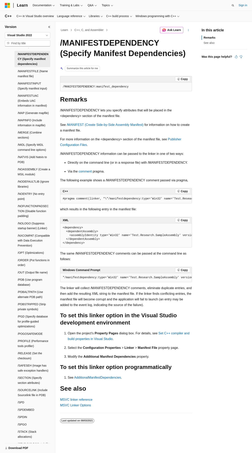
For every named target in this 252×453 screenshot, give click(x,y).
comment (85, 171)
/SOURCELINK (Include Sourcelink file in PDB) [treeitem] (33, 392)
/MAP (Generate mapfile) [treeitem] (33, 113)
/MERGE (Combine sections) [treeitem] (30, 135)
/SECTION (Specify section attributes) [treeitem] (30, 380)
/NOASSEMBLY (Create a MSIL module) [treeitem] (34, 172)
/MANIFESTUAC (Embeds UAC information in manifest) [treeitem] (32, 100)
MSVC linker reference (76, 399)
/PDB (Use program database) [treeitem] (30, 282)
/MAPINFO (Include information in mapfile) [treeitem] (31, 123)
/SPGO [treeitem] (22, 424)
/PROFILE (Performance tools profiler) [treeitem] (33, 343)
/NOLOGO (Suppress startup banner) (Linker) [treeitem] (32, 226)
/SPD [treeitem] (21, 402)
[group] (126, 198)
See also (209, 42)
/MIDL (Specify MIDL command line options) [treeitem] (32, 147)
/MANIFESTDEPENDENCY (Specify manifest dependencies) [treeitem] (33, 59)
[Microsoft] (7, 5)
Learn (64, 30)
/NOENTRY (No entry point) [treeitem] (31, 196)
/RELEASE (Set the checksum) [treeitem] (30, 356)
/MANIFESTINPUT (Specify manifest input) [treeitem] (32, 86)
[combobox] (27, 35)
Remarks (209, 37)
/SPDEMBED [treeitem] (26, 409)
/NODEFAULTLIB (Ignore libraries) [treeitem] (33, 184)
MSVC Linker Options (75, 405)
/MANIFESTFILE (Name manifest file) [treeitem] (33, 74)
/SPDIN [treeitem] (22, 417)
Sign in (243, 5)
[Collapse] (49, 27)
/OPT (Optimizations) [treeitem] (31, 252)
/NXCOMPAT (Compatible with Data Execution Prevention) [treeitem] (34, 240)
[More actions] (188, 30)
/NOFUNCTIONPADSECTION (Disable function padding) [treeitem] (33, 211)
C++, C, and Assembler (89, 30)
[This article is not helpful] (241, 56)
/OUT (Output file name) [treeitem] (33, 272)
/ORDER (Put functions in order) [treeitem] (34, 263)
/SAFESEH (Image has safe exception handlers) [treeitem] (33, 368)
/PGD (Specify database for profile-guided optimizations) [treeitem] (33, 321)
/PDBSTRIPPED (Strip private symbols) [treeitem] (32, 307)
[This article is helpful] (236, 56)
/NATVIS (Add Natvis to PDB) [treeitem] (32, 159)
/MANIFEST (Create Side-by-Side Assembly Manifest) (105, 124)
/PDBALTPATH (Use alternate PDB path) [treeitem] (30, 294)
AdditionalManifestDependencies (97, 377)
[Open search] (233, 5)
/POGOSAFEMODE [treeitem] (30, 333)
